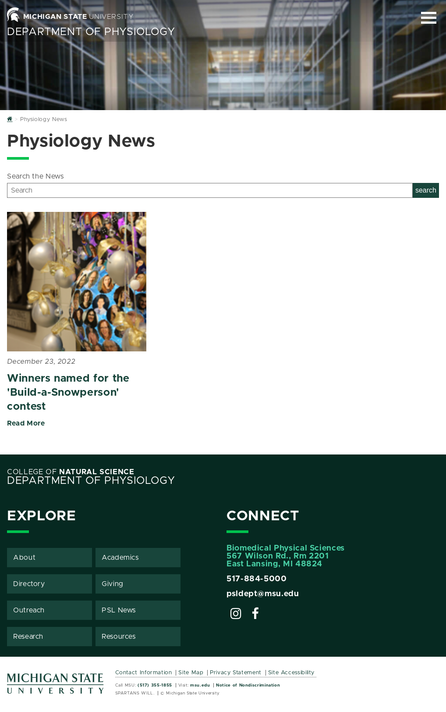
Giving (113, 583)
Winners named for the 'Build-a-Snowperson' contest (68, 392)
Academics (120, 557)
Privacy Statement (236, 673)
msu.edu (200, 685)
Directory (29, 583)
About (24, 557)
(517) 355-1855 (155, 685)
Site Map (190, 673)
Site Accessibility (291, 673)
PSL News (119, 610)
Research (28, 636)
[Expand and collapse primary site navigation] (428, 18)
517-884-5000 (257, 579)
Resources (119, 636)
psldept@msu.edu (263, 594)
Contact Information (143, 673)
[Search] (210, 190)
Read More (26, 423)
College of (71, 472)
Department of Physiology (91, 32)
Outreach (29, 610)
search (425, 190)
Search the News (35, 176)
